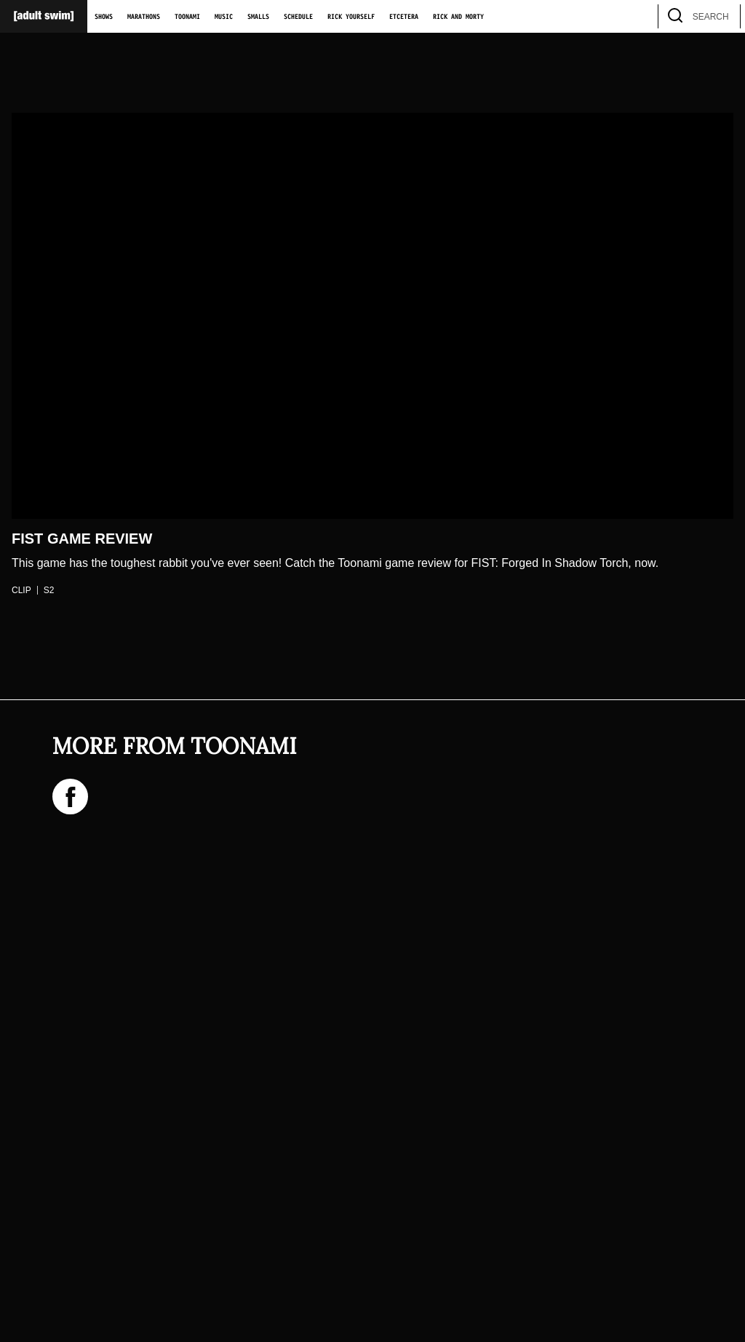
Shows (104, 16)
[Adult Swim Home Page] (43, 16)
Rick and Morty (458, 16)
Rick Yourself (351, 16)
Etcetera (403, 16)
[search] (722, 16)
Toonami (187, 16)
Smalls (258, 16)
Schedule (298, 16)
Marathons (143, 16)
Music (224, 16)
